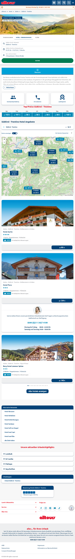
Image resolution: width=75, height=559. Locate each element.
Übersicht (37, 71)
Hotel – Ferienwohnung (23, 37)
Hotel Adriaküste (10, 415)
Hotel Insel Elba (9, 436)
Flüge (37, 37)
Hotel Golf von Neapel (11, 428)
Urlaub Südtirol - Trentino (12, 481)
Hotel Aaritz (7, 232)
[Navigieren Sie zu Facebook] (41, 508)
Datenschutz (6, 548)
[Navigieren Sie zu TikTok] (59, 508)
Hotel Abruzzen (9, 411)
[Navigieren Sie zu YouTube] (55, 508)
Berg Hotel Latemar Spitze (13, 366)
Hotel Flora (7, 285)
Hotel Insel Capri (10, 432)
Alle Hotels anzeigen (37, 391)
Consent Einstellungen (9, 551)
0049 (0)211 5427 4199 (37, 322)
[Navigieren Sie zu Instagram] (45, 508)
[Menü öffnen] (73, 2)
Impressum (41, 545)
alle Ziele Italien (10, 440)
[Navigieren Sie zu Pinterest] (50, 508)
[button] (34, 191)
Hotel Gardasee (9, 424)
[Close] (73, 7)
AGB (3, 545)
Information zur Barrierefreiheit (47, 548)
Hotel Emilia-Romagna (12, 420)
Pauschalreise (8, 37)
